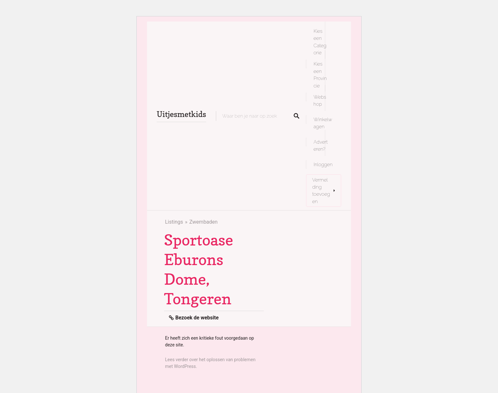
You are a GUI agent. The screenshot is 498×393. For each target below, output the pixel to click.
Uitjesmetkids (181, 114)
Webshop (320, 100)
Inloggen (323, 164)
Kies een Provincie (320, 74)
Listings (174, 222)
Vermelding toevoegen (321, 190)
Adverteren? (321, 145)
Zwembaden (203, 222)
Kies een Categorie (320, 41)
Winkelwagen (323, 123)
